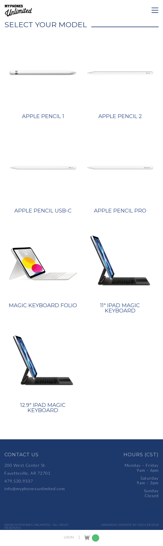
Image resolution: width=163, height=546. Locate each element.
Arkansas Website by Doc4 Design (130, 524)
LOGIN (69, 537)
